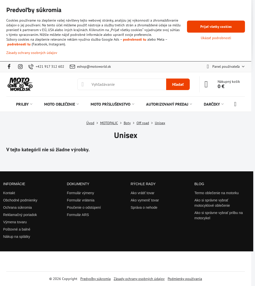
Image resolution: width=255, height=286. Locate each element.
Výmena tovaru (15, 222)
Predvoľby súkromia (95, 278)
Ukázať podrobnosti (216, 38)
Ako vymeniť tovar (145, 200)
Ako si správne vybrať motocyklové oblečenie (212, 202)
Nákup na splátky (16, 237)
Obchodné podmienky (20, 200)
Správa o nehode (144, 207)
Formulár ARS (78, 215)
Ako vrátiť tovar (143, 193)
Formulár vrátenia (81, 200)
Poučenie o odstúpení (84, 207)
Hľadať (178, 84)
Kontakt (9, 193)
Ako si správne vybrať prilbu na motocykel (219, 215)
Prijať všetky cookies (216, 26)
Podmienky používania (185, 278)
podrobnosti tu (134, 39)
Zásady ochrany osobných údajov (139, 278)
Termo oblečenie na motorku (217, 193)
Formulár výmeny (80, 193)
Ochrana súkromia (17, 207)
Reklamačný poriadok (20, 215)
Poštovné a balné (16, 229)
